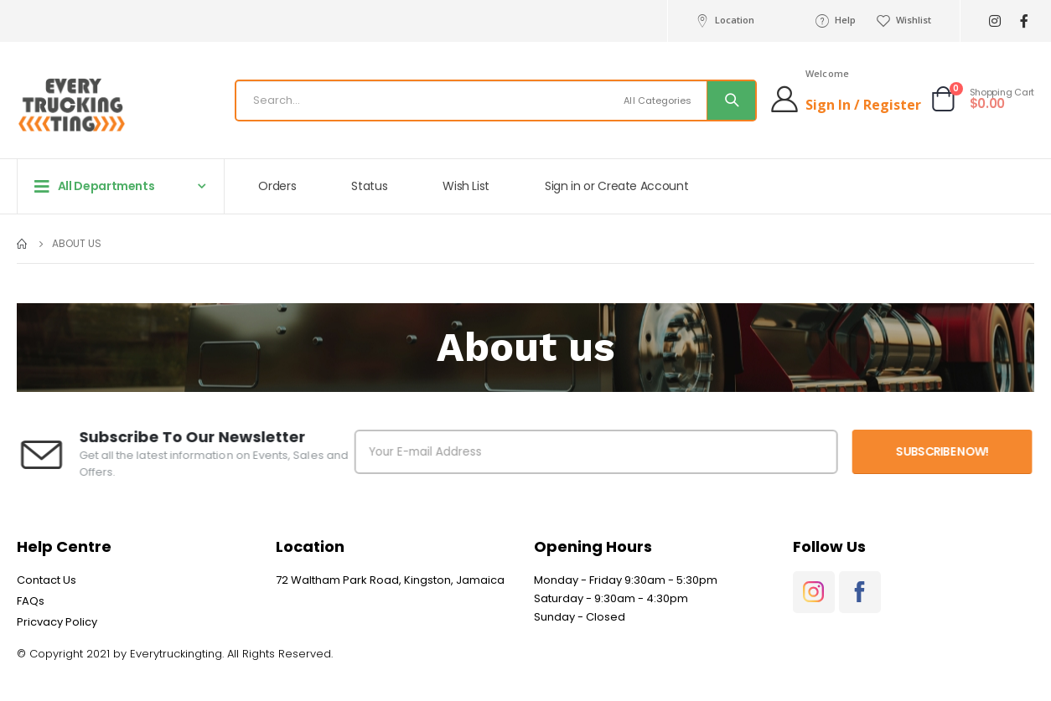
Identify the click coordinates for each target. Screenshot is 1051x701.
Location (723, 20)
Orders (277, 186)
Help (835, 20)
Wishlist (903, 20)
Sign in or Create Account (616, 186)
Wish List (466, 186)
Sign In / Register (863, 104)
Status (369, 186)
